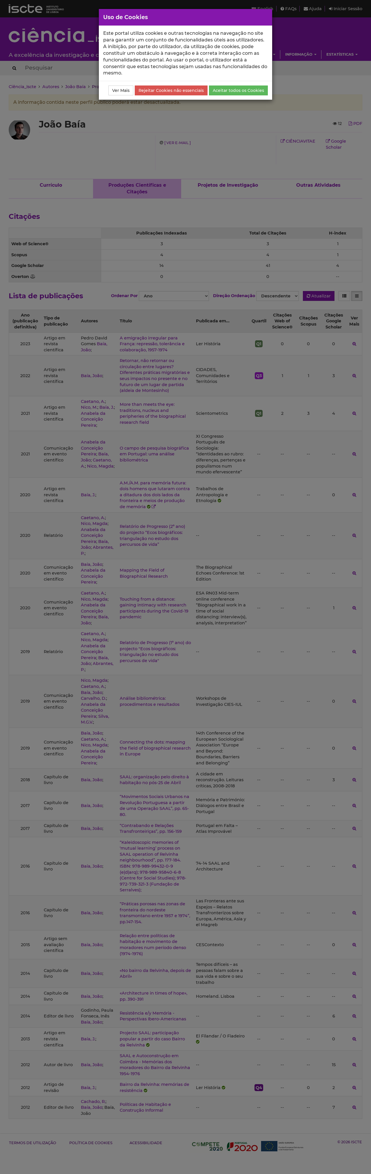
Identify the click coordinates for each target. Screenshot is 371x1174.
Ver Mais (121, 90)
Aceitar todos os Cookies (238, 90)
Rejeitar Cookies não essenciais (171, 90)
